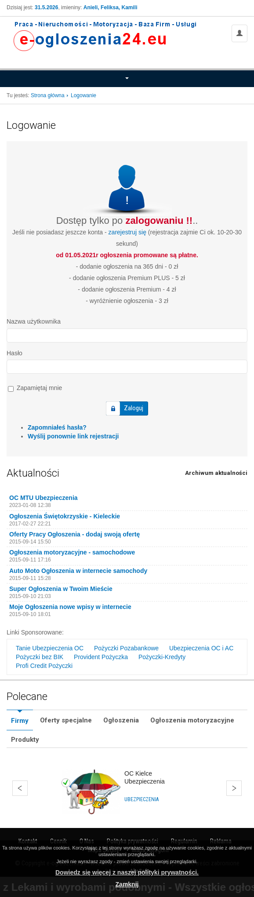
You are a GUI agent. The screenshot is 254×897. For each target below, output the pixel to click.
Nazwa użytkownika (34, 321)
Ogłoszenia (121, 720)
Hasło (14, 353)
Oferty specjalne (66, 720)
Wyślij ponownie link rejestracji (73, 436)
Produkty (25, 740)
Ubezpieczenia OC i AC (201, 648)
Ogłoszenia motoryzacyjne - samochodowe (72, 552)
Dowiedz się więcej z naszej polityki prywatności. (127, 872)
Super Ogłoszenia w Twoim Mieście (60, 588)
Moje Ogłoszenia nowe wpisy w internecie (70, 606)
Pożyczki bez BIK (39, 656)
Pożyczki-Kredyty (161, 656)
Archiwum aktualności (216, 473)
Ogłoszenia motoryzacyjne (192, 720)
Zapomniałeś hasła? (57, 427)
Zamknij (127, 884)
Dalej (234, 788)
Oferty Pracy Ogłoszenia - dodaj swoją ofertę (74, 534)
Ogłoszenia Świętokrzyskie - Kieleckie (64, 516)
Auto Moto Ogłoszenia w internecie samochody (78, 570)
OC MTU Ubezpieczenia (43, 497)
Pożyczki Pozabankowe (126, 648)
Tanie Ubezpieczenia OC (49, 648)
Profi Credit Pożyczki (44, 665)
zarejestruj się (127, 232)
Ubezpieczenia (141, 799)
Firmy (20, 721)
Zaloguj (133, 408)
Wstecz (20, 788)
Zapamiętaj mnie (35, 388)
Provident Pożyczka (101, 656)
